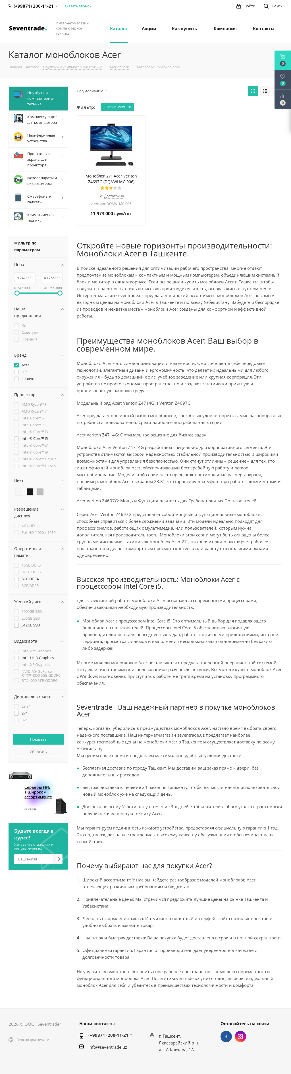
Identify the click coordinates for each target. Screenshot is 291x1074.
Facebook (226, 1036)
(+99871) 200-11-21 (108, 1035)
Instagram (240, 1036)
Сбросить (38, 751)
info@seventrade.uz (107, 1047)
